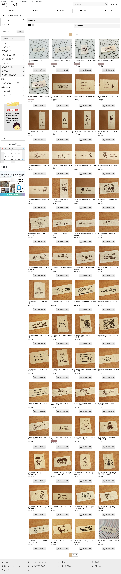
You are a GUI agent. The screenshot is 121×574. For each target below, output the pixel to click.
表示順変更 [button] (79, 25)
